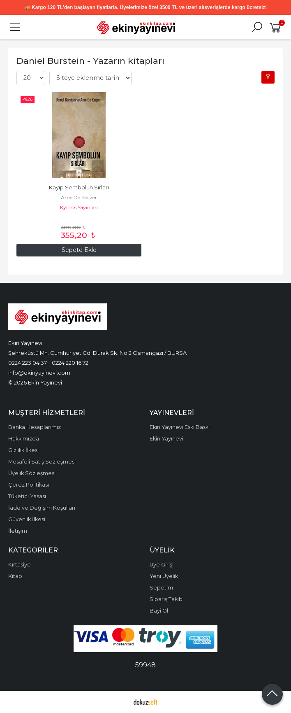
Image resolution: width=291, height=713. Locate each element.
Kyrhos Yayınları (79, 207)
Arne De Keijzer (79, 197)
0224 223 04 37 (27, 362)
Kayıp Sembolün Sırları (79, 187)
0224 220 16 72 (70, 362)
